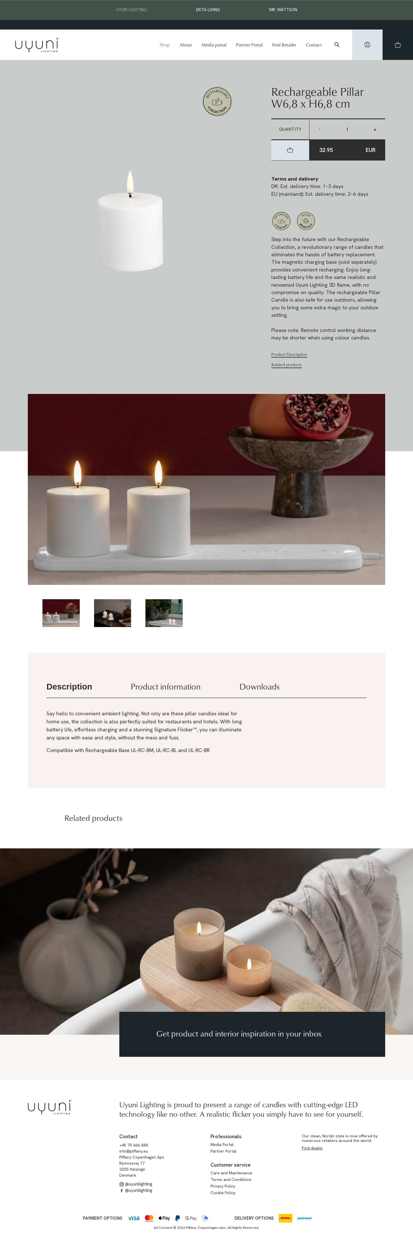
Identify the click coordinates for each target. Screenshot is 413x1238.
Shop (165, 45)
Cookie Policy (223, 1192)
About (186, 45)
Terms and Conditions (231, 1179)
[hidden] (367, 45)
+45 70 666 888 (133, 1145)
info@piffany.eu (133, 1151)
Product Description (289, 354)
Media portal (214, 45)
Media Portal (222, 1144)
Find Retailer (284, 45)
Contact (314, 45)
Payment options (102, 1218)
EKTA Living (208, 10)
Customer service (231, 1165)
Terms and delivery (294, 178)
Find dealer (312, 1148)
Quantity (290, 129)
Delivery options (254, 1218)
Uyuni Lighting (131, 10)
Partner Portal (249, 45)
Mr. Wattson (283, 10)
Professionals (226, 1136)
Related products (286, 365)
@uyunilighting (135, 1184)
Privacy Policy (223, 1186)
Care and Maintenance (231, 1173)
